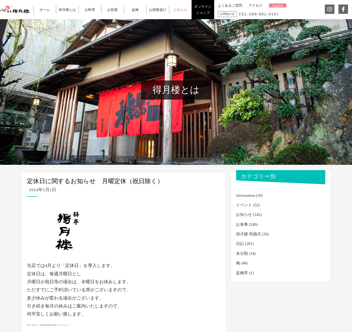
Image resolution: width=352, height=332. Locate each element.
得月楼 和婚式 (248, 234)
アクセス (255, 5)
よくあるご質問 (230, 5)
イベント (63, 325)
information (48, 325)
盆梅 (135, 9)
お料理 (90, 9)
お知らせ (180, 9)
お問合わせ (227, 13)
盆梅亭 (242, 273)
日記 (240, 243)
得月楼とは (67, 9)
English (277, 5)
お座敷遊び (157, 9)
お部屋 (112, 9)
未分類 (242, 253)
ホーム (44, 9)
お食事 (242, 224)
